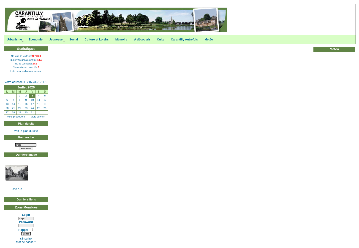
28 (13, 112)
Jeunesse (56, 39)
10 (32, 100)
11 (38, 100)
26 (45, 108)
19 (45, 104)
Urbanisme (14, 39)
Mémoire (121, 39)
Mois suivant (37, 116)
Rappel (23, 230)
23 (25, 108)
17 (32, 104)
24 (32, 108)
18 (38, 104)
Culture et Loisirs (96, 39)
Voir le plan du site (26, 131)
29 (19, 112)
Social (73, 39)
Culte (160, 39)
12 (45, 100)
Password (26, 222)
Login (26, 214)
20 (7, 108)
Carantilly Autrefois (184, 39)
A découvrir (142, 39)
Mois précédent (16, 116)
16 (25, 104)
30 (25, 112)
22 (19, 108)
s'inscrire (26, 238)
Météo (208, 39)
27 (7, 112)
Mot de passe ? (26, 242)
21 (13, 108)
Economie (36, 39)
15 (19, 104)
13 (7, 104)
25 (38, 108)
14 (13, 104)
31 (32, 112)
